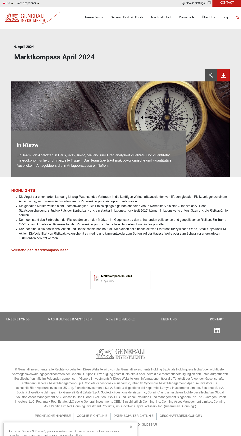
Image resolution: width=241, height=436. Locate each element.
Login (226, 17)
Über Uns (208, 17)
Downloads (186, 17)
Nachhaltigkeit (161, 17)
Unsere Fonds (93, 17)
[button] (193, 3)
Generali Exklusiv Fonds (127, 17)
